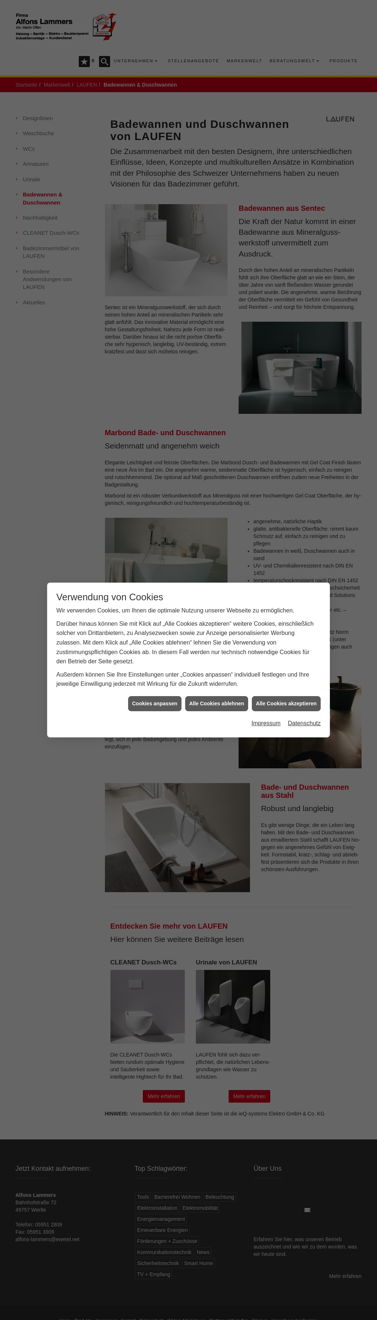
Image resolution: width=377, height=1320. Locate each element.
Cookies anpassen (154, 674)
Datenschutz (304, 694)
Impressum (266, 694)
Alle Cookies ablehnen (216, 674)
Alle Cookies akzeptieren (286, 674)
